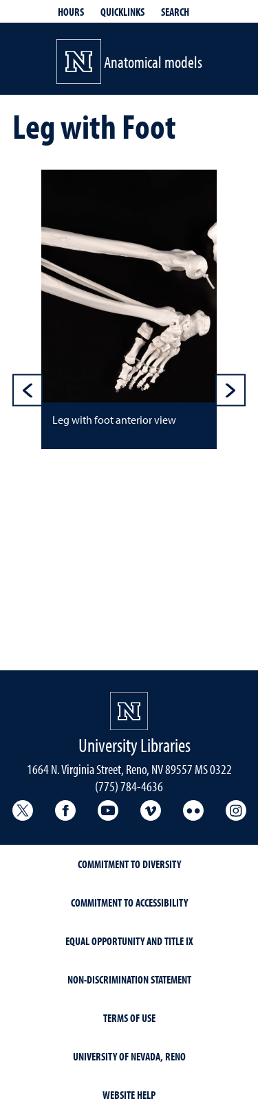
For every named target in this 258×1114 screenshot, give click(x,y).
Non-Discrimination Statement (129, 979)
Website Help (129, 1095)
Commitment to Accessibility (129, 902)
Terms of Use (129, 1018)
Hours (71, 12)
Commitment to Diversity (129, 864)
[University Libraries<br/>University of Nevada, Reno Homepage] (129, 711)
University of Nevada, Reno (129, 1056)
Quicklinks (122, 12)
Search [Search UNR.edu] (175, 12)
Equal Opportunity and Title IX (129, 941)
